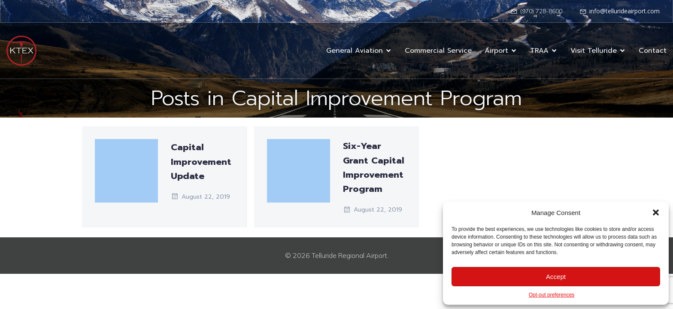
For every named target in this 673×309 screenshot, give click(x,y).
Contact (653, 50)
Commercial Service (438, 50)
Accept (556, 276)
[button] (656, 212)
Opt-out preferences (552, 295)
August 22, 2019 (200, 196)
